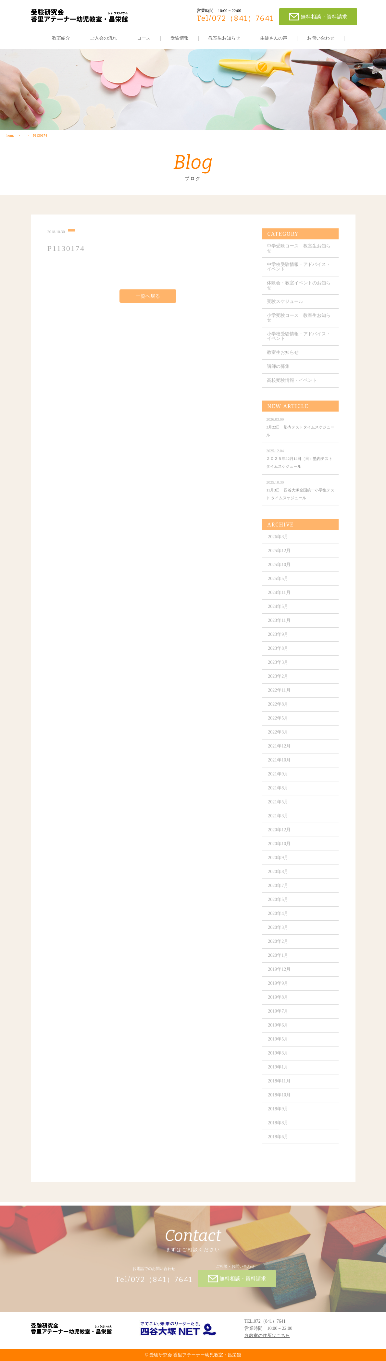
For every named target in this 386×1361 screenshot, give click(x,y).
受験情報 (179, 38)
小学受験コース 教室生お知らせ (298, 321)
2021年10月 (279, 764)
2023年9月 (278, 638)
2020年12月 (279, 833)
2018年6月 (278, 1140)
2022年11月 (279, 694)
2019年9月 (278, 987)
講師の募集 (278, 370)
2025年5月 (278, 582)
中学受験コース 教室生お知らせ (298, 252)
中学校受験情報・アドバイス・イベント (298, 271)
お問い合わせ (320, 38)
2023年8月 (278, 652)
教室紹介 (61, 38)
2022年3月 (278, 736)
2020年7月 (278, 889)
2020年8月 (278, 875)
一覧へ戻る (148, 300)
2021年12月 (279, 750)
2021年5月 (278, 805)
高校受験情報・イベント (292, 384)
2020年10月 (279, 847)
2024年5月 (278, 610)
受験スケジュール (285, 305)
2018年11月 (279, 1085)
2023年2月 (278, 680)
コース (144, 38)
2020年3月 (278, 931)
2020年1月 (278, 959)
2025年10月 (279, 568)
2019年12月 (279, 973)
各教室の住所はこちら (267, 1335)
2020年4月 (278, 917)
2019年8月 (278, 1001)
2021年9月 (278, 778)
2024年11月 (279, 596)
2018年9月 (278, 1112)
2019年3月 (278, 1057)
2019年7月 (278, 1015)
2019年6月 (278, 1029)
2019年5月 (278, 1043)
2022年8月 (278, 708)
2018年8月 (278, 1126)
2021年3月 (278, 819)
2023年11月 (279, 624)
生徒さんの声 (273, 38)
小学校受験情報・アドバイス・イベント (298, 340)
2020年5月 (278, 903)
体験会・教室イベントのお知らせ (298, 289)
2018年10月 (279, 1099)
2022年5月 (278, 722)
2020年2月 (278, 945)
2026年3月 (278, 540)
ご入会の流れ (103, 38)
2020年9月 (278, 861)
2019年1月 (278, 1071)
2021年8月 (278, 792)
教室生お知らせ (224, 38)
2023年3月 (278, 666)
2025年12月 (279, 554)
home (10, 135)
